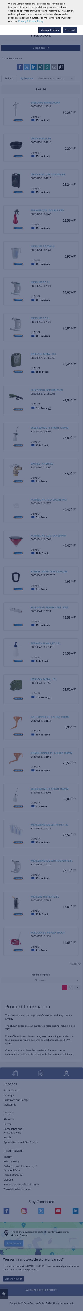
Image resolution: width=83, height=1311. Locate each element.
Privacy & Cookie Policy (30, 21)
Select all (70, 30)
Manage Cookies (50, 30)
